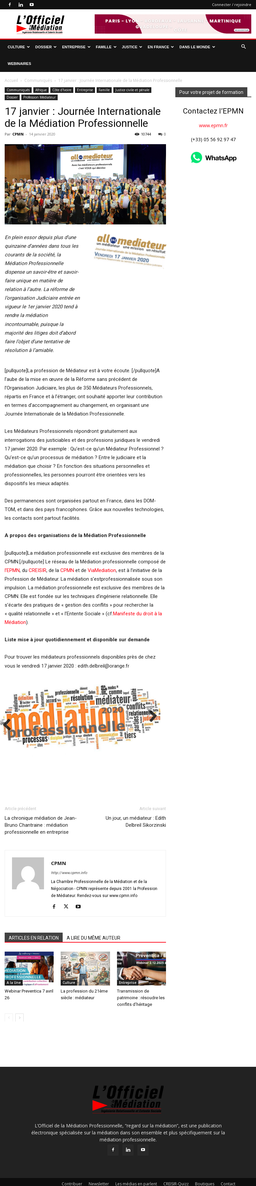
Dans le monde (197, 47)
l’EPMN (12, 554)
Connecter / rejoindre (231, 4)
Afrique (41, 73)
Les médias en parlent (136, 1168)
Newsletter (99, 1168)
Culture (19, 47)
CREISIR (37, 554)
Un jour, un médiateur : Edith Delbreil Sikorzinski (136, 805)
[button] (243, 47)
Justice (132, 47)
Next (32, 650)
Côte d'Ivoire (61, 73)
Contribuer (72, 1168)
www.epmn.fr (213, 109)
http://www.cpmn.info (69, 857)
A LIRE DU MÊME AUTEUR (93, 922)
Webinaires (19, 64)
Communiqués (18, 73)
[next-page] (19, 1002)
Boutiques (204, 1168)
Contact (228, 1168)
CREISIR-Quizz (176, 1168)
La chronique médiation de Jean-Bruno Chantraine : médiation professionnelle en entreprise (41, 809)
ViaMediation (102, 554)
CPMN (18, 117)
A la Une (14, 966)
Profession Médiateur (39, 80)
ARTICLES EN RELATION (34, 922)
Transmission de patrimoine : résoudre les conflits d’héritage (141, 982)
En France (161, 47)
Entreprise (76, 47)
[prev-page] (9, 1002)
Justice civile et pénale (132, 73)
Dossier (46, 47)
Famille (106, 47)
